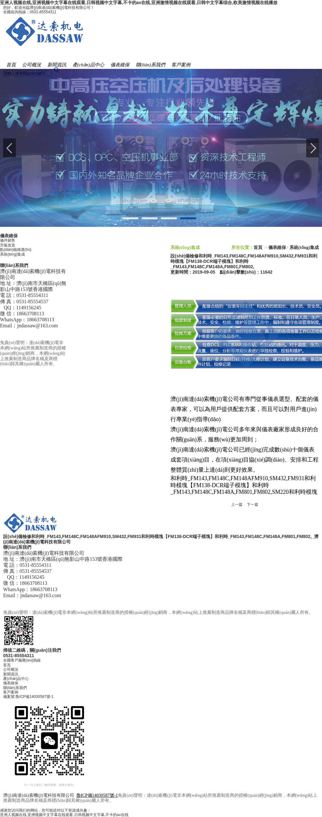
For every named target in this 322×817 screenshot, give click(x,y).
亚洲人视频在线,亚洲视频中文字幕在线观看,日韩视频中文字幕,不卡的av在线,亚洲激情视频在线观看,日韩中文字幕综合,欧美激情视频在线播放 (138, 2)
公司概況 (10, 669)
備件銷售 (7, 240)
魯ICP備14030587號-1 (34, 696)
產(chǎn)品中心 (16, 678)
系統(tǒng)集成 (12, 254)
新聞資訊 (10, 674)
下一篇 (252, 504)
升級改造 (7, 245)
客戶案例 (10, 692)
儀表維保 (10, 683)
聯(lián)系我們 (15, 688)
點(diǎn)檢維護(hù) (15, 249)
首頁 (257, 247)
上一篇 (236, 504)
